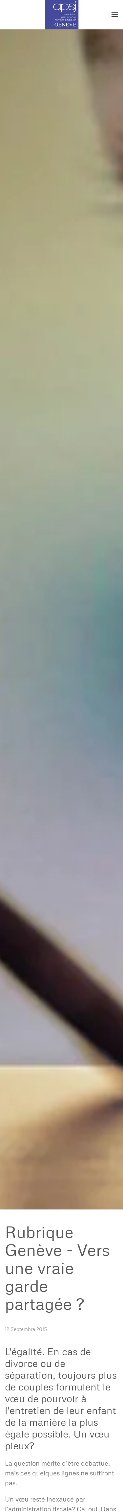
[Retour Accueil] (61, 14)
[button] (115, 14)
